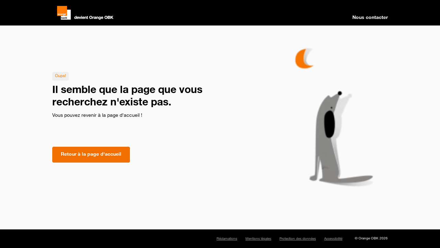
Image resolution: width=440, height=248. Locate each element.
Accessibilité (333, 239)
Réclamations (227, 239)
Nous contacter (370, 18)
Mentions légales (258, 239)
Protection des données (297, 239)
